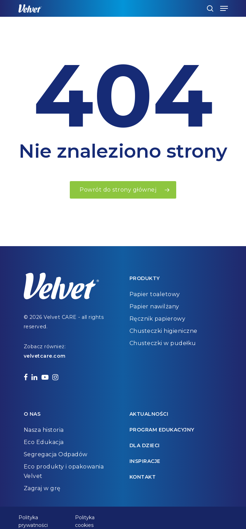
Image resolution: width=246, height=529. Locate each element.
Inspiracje (145, 461)
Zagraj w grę (42, 488)
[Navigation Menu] (224, 8)
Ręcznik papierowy (157, 318)
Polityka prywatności (33, 518)
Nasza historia (44, 430)
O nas (32, 414)
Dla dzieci (144, 445)
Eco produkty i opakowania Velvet (64, 471)
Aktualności (149, 414)
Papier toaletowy (154, 294)
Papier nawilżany (154, 306)
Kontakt (142, 477)
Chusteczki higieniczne (163, 331)
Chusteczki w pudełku (162, 343)
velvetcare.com (45, 356)
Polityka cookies (85, 518)
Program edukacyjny (161, 430)
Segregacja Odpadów (56, 454)
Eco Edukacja (44, 442)
